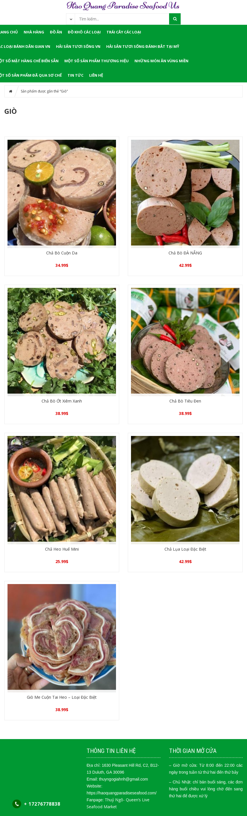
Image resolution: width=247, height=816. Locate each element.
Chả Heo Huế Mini (62, 549)
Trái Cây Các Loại (123, 32)
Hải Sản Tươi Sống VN (78, 46)
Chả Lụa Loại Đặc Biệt (185, 549)
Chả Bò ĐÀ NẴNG (185, 253)
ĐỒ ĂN (56, 32)
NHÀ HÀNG (34, 32)
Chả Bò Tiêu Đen (185, 401)
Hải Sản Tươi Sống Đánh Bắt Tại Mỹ (142, 46)
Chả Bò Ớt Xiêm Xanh (62, 401)
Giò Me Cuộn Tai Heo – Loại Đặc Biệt (62, 697)
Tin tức (75, 75)
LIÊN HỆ (96, 75)
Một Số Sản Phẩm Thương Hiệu (96, 60)
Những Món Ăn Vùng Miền (161, 60)
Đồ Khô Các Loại (84, 32)
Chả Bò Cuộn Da (61, 253)
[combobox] (70, 18)
